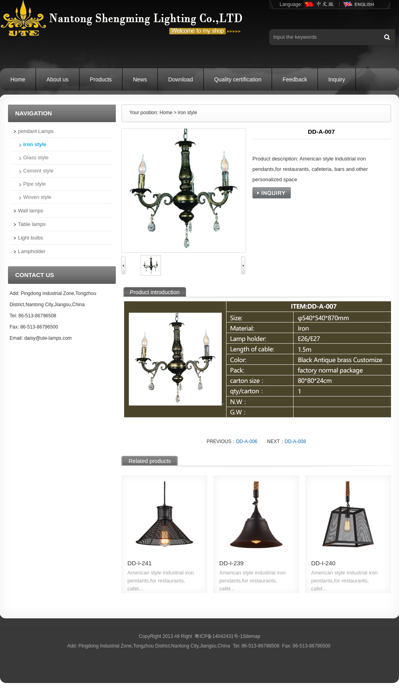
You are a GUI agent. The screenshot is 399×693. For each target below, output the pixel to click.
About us (57, 79)
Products (101, 79)
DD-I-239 (231, 563)
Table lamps (32, 224)
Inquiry (336, 79)
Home (17, 79)
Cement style (38, 171)
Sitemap (251, 636)
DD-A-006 (246, 441)
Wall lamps (30, 211)
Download (180, 79)
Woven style (37, 197)
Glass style (36, 157)
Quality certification (237, 79)
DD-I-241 (139, 563)
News (140, 79)
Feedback (294, 79)
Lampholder (32, 251)
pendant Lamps (36, 131)
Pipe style (34, 184)
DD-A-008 (295, 441)
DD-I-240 (323, 563)
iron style (34, 144)
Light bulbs (30, 238)
